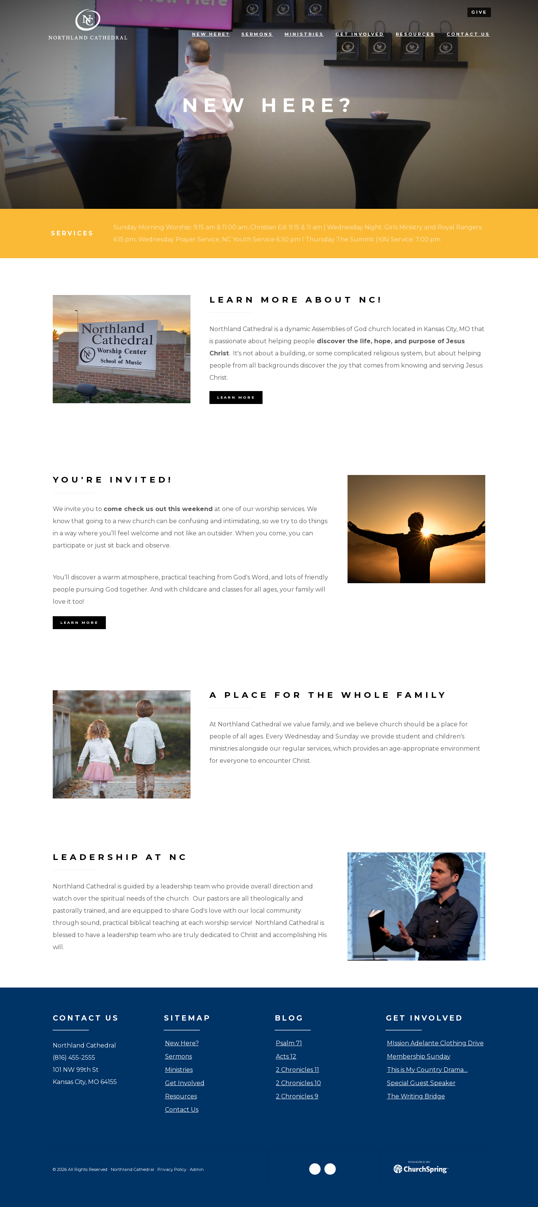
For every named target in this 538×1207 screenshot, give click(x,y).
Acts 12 (286, 1056)
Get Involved (185, 1083)
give (479, 12)
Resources (181, 1096)
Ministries (179, 1069)
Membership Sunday (418, 1056)
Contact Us (181, 1109)
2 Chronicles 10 (298, 1083)
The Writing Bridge (416, 1096)
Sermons (178, 1056)
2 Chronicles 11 (297, 1069)
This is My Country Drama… (427, 1069)
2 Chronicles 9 (297, 1096)
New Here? (182, 1043)
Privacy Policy (171, 1169)
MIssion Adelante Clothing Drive (435, 1043)
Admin (197, 1169)
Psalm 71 (289, 1043)
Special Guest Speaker (421, 1083)
